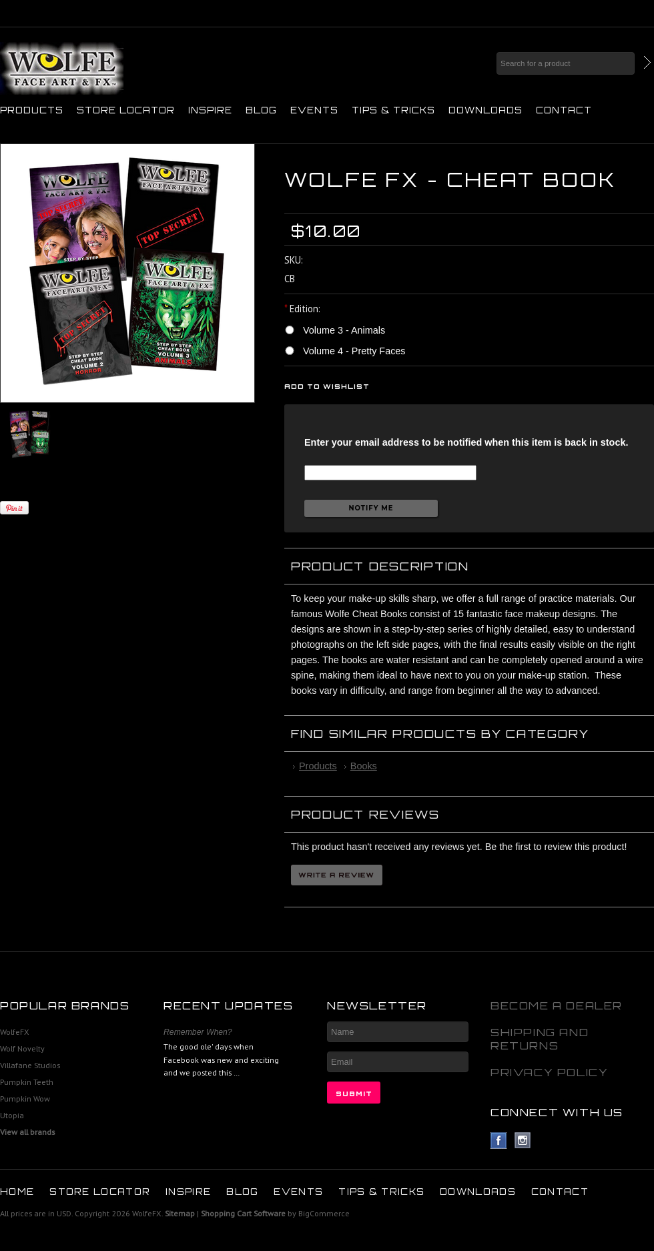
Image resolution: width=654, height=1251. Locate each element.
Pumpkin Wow (25, 1099)
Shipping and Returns (539, 1038)
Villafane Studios (30, 1065)
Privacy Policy (549, 1072)
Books (363, 766)
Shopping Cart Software (243, 1213)
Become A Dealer (556, 1005)
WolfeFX (14, 1032)
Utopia (12, 1115)
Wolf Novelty (22, 1049)
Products (31, 110)
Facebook (498, 1140)
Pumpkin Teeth (26, 1082)
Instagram (523, 1140)
